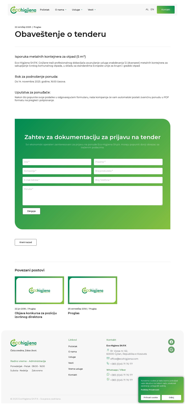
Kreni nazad (25, 242)
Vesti (71, 363)
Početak (72, 346)
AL (147, 9)
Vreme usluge (75, 369)
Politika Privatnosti (150, 390)
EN (152, 9)
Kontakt (72, 375)
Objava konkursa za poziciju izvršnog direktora (36, 315)
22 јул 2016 (20, 309)
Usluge (72, 357)
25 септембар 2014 (77, 309)
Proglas (32, 309)
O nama (72, 351)
